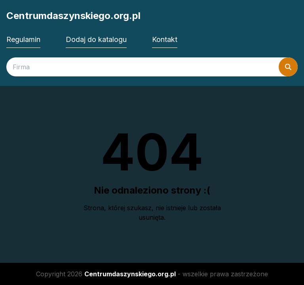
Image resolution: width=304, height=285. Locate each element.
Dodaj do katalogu (96, 39)
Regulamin (23, 39)
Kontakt (164, 39)
